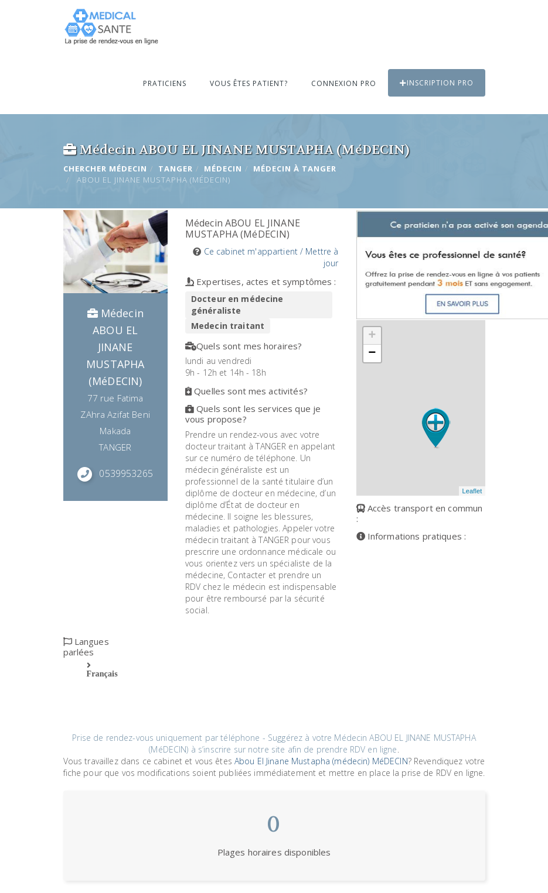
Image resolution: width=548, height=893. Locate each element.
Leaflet (472, 490)
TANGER (175, 168)
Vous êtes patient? (249, 83)
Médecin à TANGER (294, 168)
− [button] (372, 353)
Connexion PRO (343, 83)
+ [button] (372, 336)
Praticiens (164, 83)
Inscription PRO (437, 83)
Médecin (223, 168)
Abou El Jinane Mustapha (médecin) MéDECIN (321, 761)
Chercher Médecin (105, 168)
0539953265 (125, 473)
